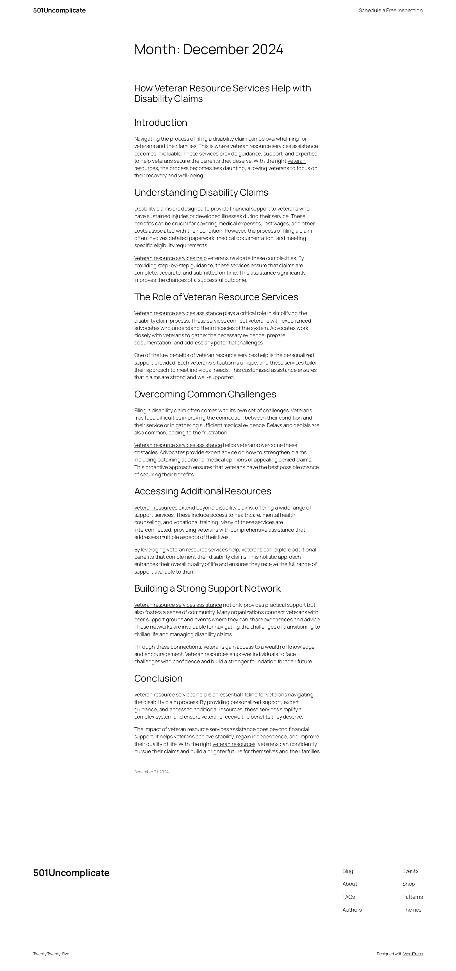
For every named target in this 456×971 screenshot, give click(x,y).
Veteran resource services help (170, 257)
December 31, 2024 (151, 771)
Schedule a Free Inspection (391, 10)
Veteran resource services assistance (178, 312)
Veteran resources (155, 507)
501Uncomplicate (59, 10)
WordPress (413, 953)
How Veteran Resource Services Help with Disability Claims (222, 93)
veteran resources (234, 743)
